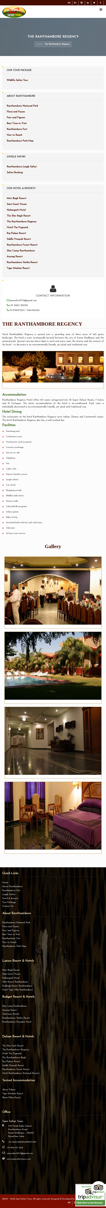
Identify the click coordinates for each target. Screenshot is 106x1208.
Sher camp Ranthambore (14, 1006)
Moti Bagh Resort (16, 198)
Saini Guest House (17, 204)
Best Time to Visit (17, 123)
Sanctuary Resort (10, 1014)
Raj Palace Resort (16, 233)
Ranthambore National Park (22, 106)
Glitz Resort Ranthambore (15, 982)
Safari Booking (15, 172)
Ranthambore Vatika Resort (22, 262)
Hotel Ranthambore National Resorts (20, 1073)
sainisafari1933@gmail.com (20, 1153)
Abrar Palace (9, 1090)
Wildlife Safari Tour (17, 80)
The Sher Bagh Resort (19, 216)
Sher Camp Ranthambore (21, 251)
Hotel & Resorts (10, 898)
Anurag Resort (15, 256)
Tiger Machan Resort (18, 268)
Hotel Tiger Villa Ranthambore (17, 990)
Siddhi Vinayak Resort (19, 239)
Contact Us (8, 906)
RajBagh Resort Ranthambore (17, 986)
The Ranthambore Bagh (14, 1058)
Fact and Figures (16, 117)
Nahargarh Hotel (16, 210)
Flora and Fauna (16, 112)
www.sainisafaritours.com (19, 1159)
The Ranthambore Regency (21, 222)
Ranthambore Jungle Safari (22, 167)
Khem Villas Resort (11, 1098)
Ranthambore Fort (17, 129)
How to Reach (14, 135)
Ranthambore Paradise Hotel (16, 1022)
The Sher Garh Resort (13, 1046)
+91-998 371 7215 (15, 1148)
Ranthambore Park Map (20, 141)
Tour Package (9, 902)
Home (39, 44)
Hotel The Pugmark (17, 227)
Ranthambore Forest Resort (22, 245)
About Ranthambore (12, 887)
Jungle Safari (8, 894)
